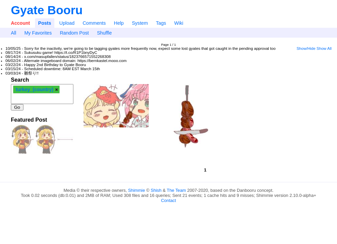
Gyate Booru (47, 10)
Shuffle (104, 33)
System (140, 23)
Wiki (178, 23)
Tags (161, 23)
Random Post (74, 33)
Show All (324, 48)
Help (119, 23)
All (13, 33)
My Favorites (38, 33)
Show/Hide (306, 48)
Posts (44, 23)
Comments (94, 23)
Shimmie (136, 190)
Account (20, 23)
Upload (67, 23)
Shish (155, 190)
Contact (168, 200)
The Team (176, 190)
